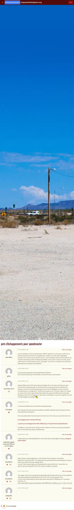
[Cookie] (4, 506)
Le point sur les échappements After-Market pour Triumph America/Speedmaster (43, 423)
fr (70, 2)
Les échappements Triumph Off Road (29, 420)
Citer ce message (66, 349)
